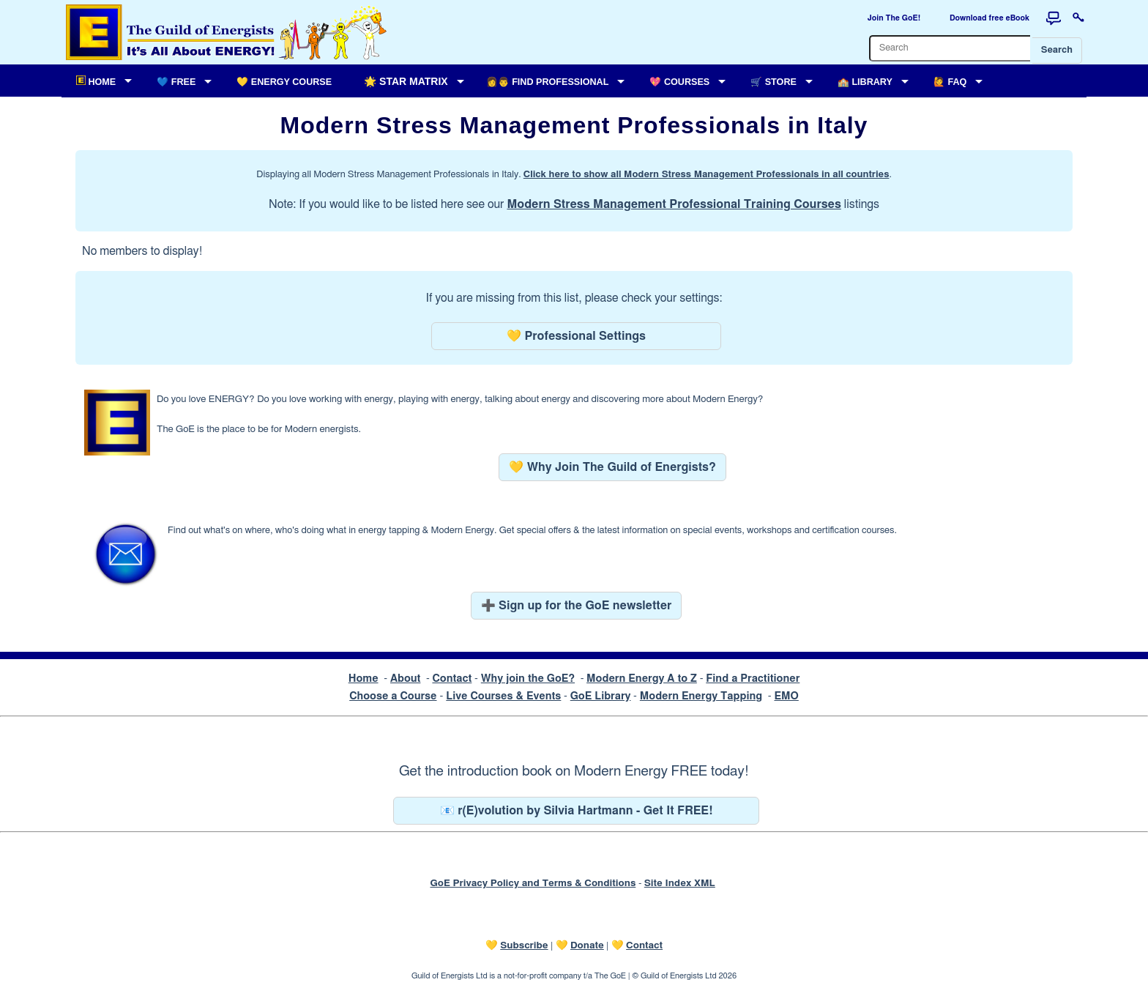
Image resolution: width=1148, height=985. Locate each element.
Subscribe (524, 945)
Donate (587, 945)
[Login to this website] (1078, 18)
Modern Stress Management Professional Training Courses (673, 204)
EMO (786, 696)
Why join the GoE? (528, 678)
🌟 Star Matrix (405, 81)
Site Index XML (679, 883)
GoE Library (600, 696)
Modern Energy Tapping (701, 696)
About (405, 678)
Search (1057, 50)
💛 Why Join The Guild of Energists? (612, 467)
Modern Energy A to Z (641, 678)
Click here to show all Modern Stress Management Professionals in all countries (706, 174)
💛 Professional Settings (576, 336)
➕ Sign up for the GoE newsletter (576, 606)
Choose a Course (392, 696)
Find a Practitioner (753, 678)
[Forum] (1053, 18)
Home (363, 678)
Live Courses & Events (503, 696)
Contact (451, 678)
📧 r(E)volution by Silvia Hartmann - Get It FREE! (576, 811)
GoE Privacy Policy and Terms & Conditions (533, 883)
